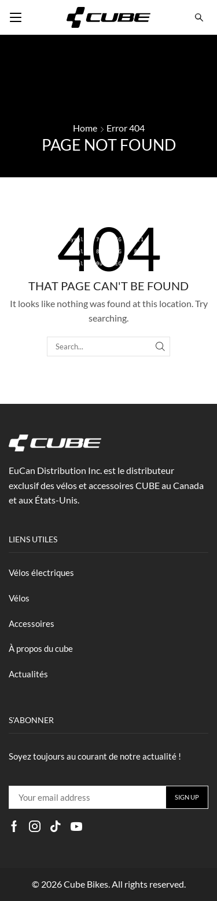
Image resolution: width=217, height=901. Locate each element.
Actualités (28, 674)
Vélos (19, 598)
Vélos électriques (41, 572)
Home (85, 127)
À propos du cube (41, 648)
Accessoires (31, 623)
